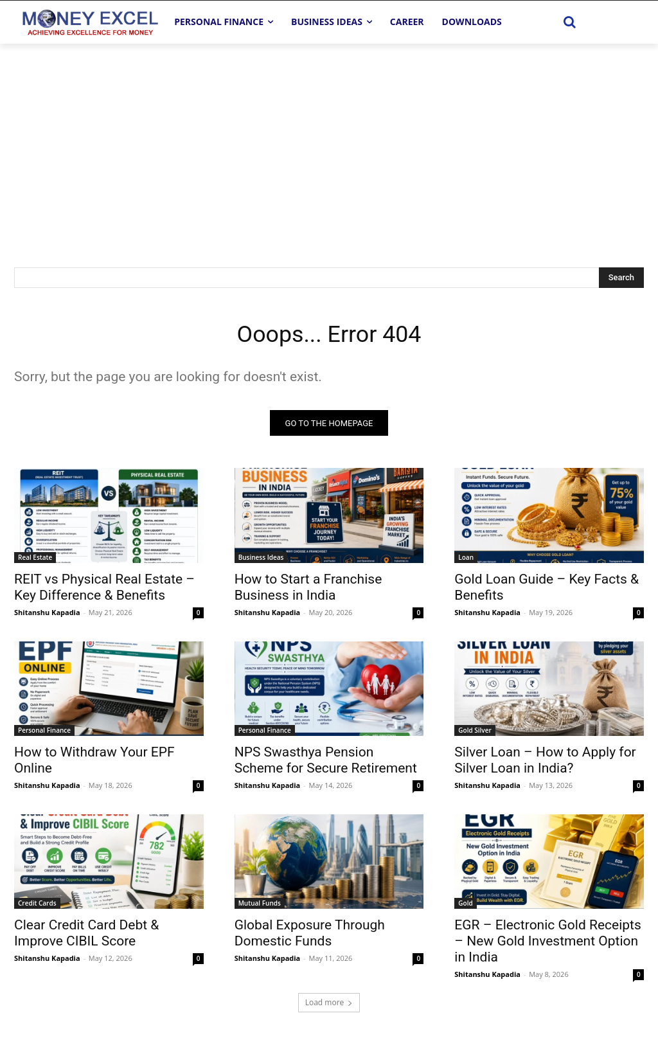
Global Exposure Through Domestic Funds (310, 937)
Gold (465, 906)
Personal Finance (44, 733)
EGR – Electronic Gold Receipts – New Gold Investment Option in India (547, 945)
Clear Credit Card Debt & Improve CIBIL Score (86, 937)
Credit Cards (37, 906)
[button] (570, 21)
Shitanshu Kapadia (47, 616)
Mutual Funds (259, 906)
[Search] (621, 277)
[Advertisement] (329, 140)
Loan (466, 561)
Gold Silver (474, 733)
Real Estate (35, 561)
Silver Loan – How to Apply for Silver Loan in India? (545, 764)
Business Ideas (261, 561)
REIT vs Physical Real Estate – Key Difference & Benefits (104, 591)
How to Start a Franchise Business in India (308, 591)
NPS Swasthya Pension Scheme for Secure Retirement (326, 764)
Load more (329, 1006)
